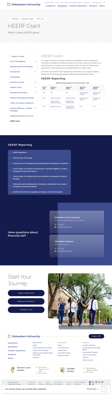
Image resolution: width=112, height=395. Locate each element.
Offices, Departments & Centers (42, 348)
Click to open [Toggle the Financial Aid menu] (35, 71)
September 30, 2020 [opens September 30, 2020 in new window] (84, 93)
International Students (19, 93)
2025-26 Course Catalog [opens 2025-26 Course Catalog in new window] (40, 350)
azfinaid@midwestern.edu (64, 251)
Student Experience (16, 351)
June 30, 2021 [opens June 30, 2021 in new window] (70, 98)
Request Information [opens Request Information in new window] (25, 301)
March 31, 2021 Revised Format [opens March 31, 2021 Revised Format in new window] (55, 101)
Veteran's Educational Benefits (22, 98)
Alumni (60, 345)
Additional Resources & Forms (21, 116)
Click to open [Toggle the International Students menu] (35, 92)
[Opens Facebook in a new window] (90, 382)
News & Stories (49, 2)
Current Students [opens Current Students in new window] (63, 348)
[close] (104, 389)
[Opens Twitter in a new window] (93, 382)
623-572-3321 (61, 248)
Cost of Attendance (17, 61)
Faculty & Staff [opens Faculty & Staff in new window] (62, 350)
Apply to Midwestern (26, 293)
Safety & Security (88, 360)
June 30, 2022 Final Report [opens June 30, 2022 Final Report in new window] (70, 107)
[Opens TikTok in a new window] (102, 382)
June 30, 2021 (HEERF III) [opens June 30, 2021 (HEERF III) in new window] (70, 101)
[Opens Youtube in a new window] (96, 382)
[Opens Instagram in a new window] (99, 382)
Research (12, 354)
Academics (13, 343)
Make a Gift (96, 336)
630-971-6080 (42, 373)
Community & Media (64, 353)
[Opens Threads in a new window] (93, 384)
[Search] (104, 2)
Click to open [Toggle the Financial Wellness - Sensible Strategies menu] (35, 108)
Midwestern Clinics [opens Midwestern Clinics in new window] (75, 2)
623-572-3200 (89, 372)
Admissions (15, 19)
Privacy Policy (92, 389)
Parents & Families (63, 355)
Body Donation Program (90, 352)
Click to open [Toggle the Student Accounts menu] (35, 82)
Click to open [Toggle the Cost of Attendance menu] (35, 61)
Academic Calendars (89, 345)
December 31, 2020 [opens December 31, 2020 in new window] (97, 93)
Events (57, 2)
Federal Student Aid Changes (21, 67)
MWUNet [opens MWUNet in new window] (35, 357)
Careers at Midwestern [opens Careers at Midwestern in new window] (90, 355)
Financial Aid (15, 72)
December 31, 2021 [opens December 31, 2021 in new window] (97, 98)
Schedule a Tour (26, 310)
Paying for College (27, 19)
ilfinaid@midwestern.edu (64, 227)
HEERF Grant (15, 121)
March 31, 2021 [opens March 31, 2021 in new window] (55, 98)
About (10, 358)
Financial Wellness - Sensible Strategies (21, 109)
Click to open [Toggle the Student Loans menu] (35, 87)
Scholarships (15, 77)
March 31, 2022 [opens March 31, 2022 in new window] (55, 106)
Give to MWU (64, 2)
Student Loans (16, 87)
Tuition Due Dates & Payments (22, 103)
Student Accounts (17, 82)
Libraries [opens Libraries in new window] (85, 357)
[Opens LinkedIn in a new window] (90, 384)
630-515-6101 (60, 224)
